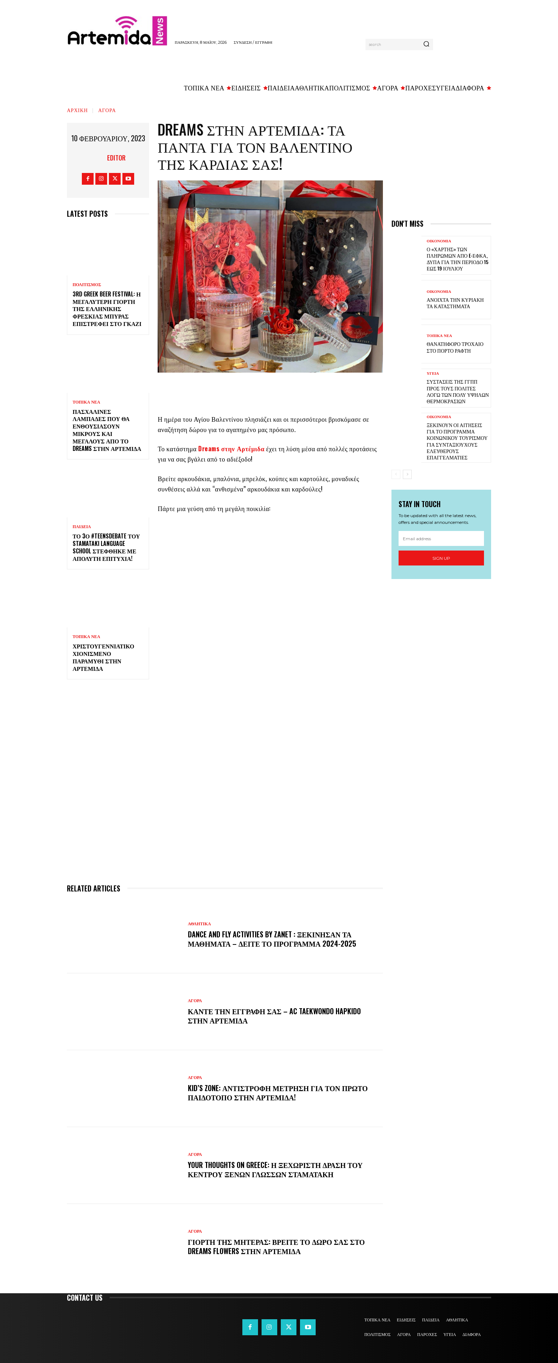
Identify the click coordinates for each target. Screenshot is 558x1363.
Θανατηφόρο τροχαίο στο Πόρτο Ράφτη (455, 347)
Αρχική (77, 110)
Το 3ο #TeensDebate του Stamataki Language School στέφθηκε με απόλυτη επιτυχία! (106, 547)
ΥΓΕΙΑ (433, 373)
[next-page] (407, 474)
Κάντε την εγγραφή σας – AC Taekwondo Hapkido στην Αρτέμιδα (274, 1016)
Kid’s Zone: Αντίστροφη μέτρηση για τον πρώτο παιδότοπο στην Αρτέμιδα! (278, 1092)
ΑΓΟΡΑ (107, 110)
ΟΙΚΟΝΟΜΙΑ (439, 241)
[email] (441, 538)
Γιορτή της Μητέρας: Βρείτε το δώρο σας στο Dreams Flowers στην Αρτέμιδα (276, 1246)
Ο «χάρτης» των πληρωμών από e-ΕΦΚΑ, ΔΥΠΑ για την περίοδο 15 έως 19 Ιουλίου (457, 258)
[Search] (426, 44)
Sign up (441, 558)
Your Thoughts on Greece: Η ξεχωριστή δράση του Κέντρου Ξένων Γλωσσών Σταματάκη (275, 1169)
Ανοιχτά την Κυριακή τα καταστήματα (455, 303)
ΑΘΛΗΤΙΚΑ (199, 924)
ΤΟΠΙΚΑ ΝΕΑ (86, 402)
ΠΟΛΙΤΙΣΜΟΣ (87, 285)
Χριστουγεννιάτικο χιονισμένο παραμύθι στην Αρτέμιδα (103, 657)
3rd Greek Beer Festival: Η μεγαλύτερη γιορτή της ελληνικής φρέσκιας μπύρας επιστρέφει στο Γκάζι (107, 309)
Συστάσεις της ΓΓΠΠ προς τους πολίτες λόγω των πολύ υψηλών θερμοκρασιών (458, 391)
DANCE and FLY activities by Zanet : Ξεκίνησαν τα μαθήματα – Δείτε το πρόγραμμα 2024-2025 (272, 939)
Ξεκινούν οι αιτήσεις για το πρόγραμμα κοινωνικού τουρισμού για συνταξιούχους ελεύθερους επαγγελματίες (457, 441)
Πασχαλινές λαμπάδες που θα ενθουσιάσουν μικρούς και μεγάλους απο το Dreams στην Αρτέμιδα (107, 430)
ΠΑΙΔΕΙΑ (82, 527)
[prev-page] (395, 474)
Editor (116, 157)
